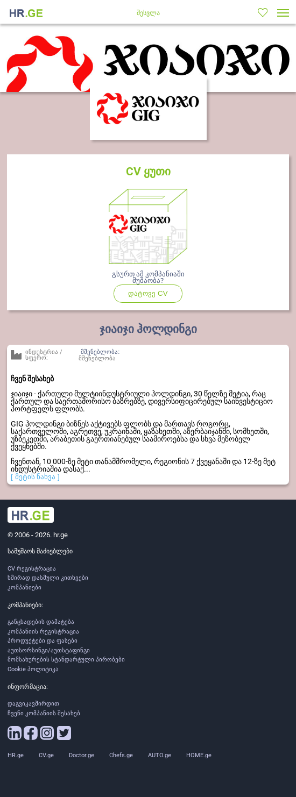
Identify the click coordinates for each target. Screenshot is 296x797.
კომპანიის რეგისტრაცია (43, 631)
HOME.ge (199, 755)
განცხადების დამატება (41, 621)
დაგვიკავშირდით (33, 703)
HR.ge (16, 755)
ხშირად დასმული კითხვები (48, 577)
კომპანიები (24, 587)
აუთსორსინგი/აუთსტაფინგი (49, 650)
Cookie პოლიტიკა (33, 669)
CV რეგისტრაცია (32, 568)
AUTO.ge (159, 755)
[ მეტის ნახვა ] (35, 477)
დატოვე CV (155, 296)
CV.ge (46, 755)
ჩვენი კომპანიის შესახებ (44, 713)
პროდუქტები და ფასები (42, 640)
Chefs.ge (121, 755)
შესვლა (148, 13)
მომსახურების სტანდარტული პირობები (66, 659)
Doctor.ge (81, 755)
